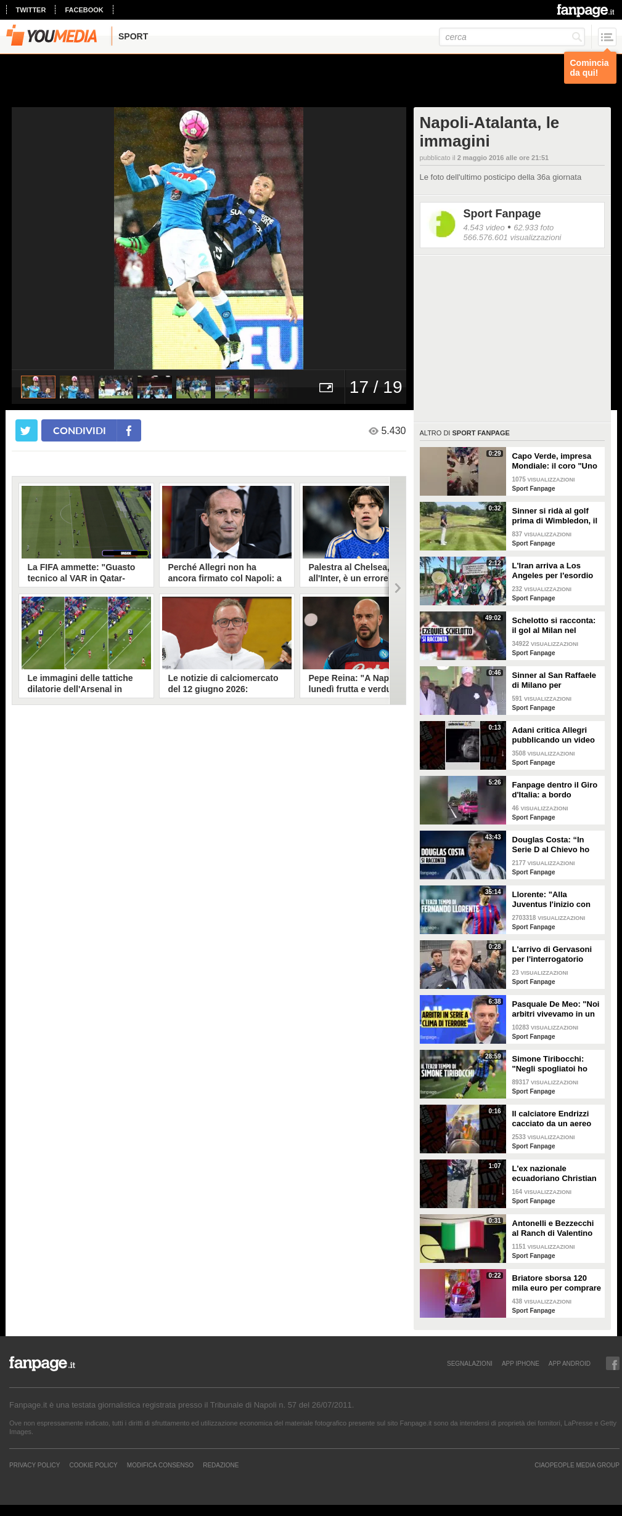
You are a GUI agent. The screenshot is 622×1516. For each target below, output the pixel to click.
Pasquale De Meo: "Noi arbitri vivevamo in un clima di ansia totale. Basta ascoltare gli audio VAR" (556, 1009)
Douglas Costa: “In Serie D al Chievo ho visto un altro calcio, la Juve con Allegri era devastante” (555, 845)
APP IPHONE (520, 1363)
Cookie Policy (93, 1465)
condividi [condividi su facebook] (79, 430)
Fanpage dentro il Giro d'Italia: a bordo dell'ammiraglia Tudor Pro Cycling (555, 790)
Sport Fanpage (502, 214)
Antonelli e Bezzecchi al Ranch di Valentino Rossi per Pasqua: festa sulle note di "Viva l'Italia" (553, 1228)
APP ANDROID (570, 1363)
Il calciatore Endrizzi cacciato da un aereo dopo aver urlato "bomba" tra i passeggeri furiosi (552, 1119)
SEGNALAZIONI (470, 1363)
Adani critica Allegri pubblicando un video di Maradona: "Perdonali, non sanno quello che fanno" (554, 735)
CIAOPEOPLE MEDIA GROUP (577, 1465)
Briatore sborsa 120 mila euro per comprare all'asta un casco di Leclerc (557, 1283)
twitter (31, 10)
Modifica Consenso (160, 1465)
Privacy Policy (34, 1465)
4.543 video (484, 227)
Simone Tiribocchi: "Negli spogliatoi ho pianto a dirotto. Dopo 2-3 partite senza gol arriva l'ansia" (553, 1064)
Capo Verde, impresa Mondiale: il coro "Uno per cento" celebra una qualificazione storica (555, 461)
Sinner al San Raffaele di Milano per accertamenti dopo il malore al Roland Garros (554, 680)
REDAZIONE (221, 1465)
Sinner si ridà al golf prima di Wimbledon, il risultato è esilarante (555, 516)
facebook (84, 10)
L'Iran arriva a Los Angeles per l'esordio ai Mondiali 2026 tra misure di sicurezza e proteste (553, 571)
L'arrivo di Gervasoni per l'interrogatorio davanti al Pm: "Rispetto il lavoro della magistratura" (557, 954)
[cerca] (512, 37)
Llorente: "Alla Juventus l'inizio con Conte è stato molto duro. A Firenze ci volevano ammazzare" (554, 899)
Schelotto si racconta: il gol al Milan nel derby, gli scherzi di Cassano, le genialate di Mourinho (554, 625)
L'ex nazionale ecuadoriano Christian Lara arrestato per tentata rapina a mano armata (554, 1173)
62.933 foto (534, 227)
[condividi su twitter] (26, 430)
